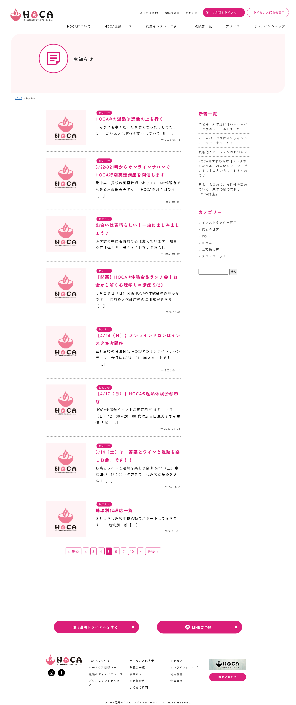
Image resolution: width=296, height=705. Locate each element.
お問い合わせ (227, 677)
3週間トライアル (225, 12)
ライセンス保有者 (142, 661)
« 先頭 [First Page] (73, 551)
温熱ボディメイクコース (106, 674)
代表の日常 (210, 229)
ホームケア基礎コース (104, 667)
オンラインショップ (269, 26)
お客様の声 (172, 13)
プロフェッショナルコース (106, 683)
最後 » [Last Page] (153, 551)
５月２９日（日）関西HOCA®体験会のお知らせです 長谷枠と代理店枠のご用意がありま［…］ (137, 299)
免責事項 (176, 681)
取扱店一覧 (203, 26)
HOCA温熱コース (118, 26)
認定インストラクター (163, 26)
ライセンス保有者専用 (269, 12)
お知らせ (192, 13)
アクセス (233, 26)
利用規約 (176, 674)
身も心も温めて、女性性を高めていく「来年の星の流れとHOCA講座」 (223, 189)
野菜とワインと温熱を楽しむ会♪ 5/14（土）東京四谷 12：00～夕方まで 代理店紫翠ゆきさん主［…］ (137, 474)
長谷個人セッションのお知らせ (223, 152)
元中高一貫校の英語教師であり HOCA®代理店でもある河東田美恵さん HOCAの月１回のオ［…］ (137, 189)
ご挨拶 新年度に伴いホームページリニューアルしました (223, 126)
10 (132, 551)
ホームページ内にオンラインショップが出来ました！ (223, 140)
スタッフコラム (214, 256)
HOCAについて (79, 26)
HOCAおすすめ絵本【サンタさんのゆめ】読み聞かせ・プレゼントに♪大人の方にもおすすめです (223, 168)
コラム (207, 242)
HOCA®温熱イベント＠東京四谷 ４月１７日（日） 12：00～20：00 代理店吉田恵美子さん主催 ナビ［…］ (137, 416)
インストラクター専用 (219, 222)
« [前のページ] (86, 551)
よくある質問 (149, 13)
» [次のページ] (141, 551)
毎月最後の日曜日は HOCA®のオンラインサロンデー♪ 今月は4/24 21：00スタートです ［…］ (137, 358)
